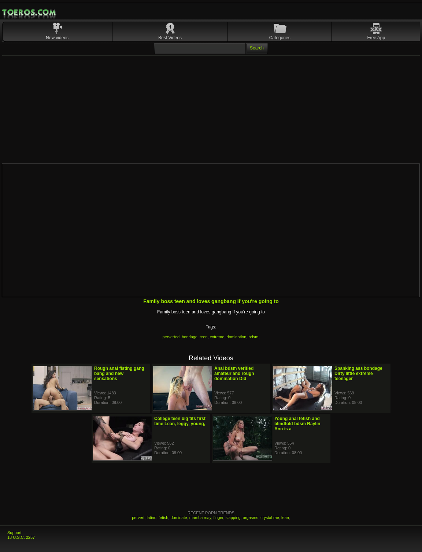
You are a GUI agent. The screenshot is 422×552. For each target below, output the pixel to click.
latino (151, 517)
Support (14, 532)
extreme (217, 337)
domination (237, 337)
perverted (171, 337)
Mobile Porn (29, 12)
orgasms (250, 517)
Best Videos (170, 37)
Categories (279, 37)
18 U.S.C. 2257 (21, 537)
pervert (138, 517)
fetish (163, 517)
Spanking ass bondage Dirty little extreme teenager (358, 373)
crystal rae (269, 517)
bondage (189, 337)
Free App (376, 37)
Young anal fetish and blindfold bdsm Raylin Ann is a (297, 423)
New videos (57, 37)
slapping (233, 517)
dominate (178, 517)
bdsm (253, 337)
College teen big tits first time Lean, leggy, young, (180, 421)
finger (218, 517)
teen (203, 337)
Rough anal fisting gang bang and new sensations (119, 373)
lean (285, 517)
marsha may (200, 517)
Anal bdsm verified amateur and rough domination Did (234, 373)
